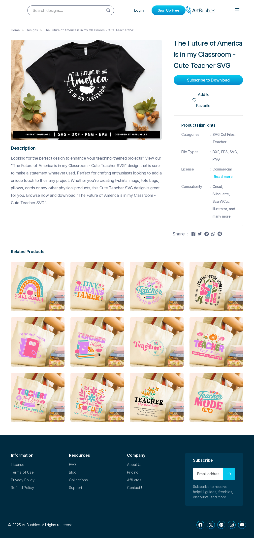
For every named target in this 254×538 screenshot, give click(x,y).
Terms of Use (22, 472)
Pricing (132, 472)
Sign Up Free (168, 10)
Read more (223, 177)
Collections (78, 480)
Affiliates (134, 480)
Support (75, 488)
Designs (32, 30)
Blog (72, 472)
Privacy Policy (22, 480)
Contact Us (136, 488)
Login (139, 10)
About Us (134, 465)
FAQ (72, 465)
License (17, 465)
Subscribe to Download (208, 80)
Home (15, 30)
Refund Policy (22, 488)
